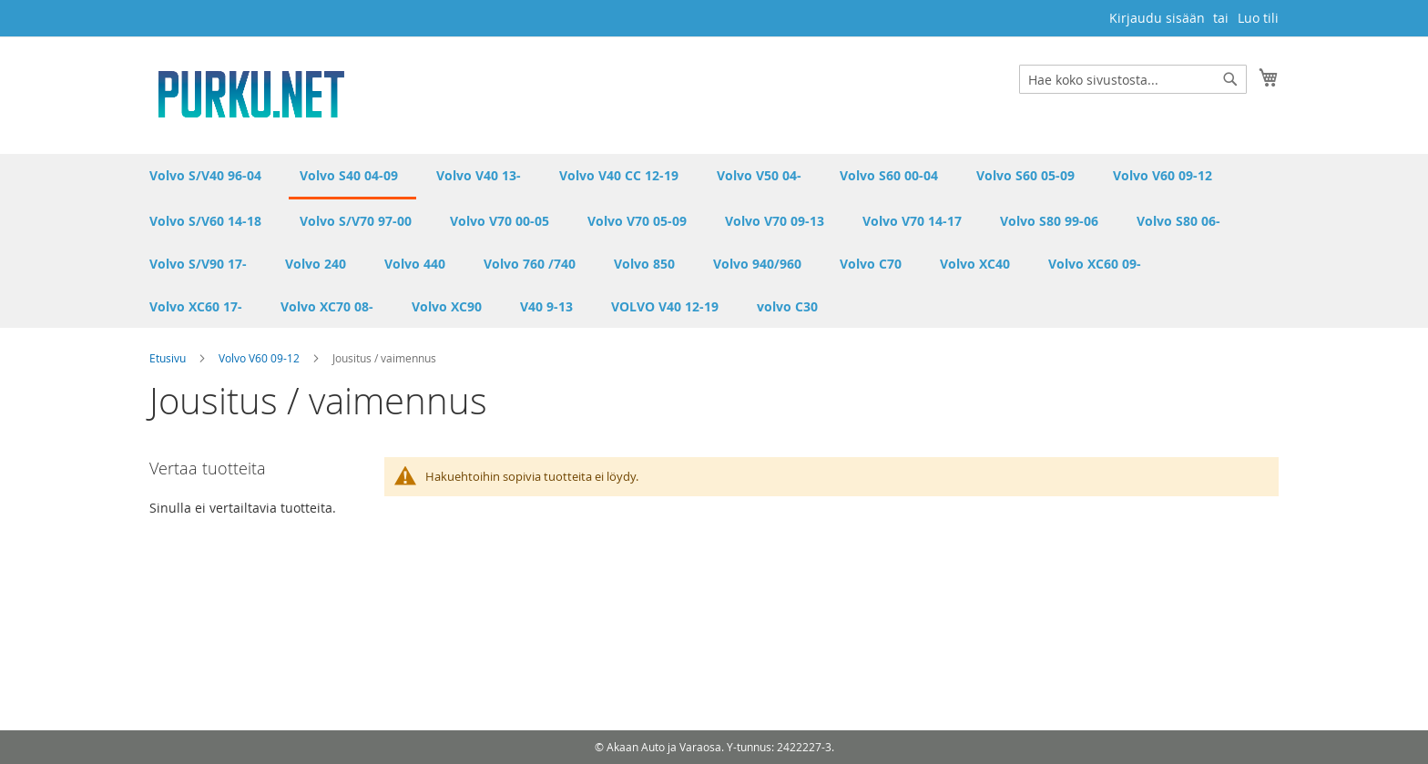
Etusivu (169, 358)
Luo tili (1258, 17)
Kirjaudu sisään (1157, 17)
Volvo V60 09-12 (260, 358)
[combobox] (1133, 79)
